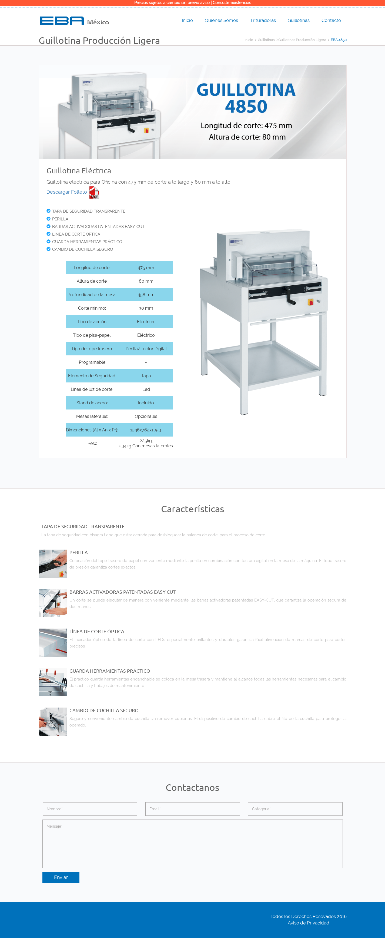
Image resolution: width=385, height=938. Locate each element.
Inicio (187, 20)
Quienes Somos (221, 20)
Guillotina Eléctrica (78, 170)
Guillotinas (299, 20)
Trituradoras (263, 20)
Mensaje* (192, 844)
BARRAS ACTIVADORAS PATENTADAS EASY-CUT (95, 226)
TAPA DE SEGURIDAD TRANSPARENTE (85, 211)
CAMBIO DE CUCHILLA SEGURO (79, 249)
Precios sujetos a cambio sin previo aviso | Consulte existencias (192, 2)
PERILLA (57, 219)
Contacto (331, 20)
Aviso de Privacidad (308, 923)
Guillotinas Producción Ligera (302, 40)
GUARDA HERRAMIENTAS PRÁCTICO (84, 241)
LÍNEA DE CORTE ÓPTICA (73, 234)
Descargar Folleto (73, 192)
